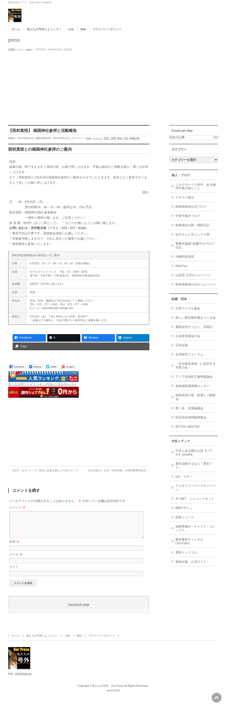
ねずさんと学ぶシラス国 (192, 234)
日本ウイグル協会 (187, 308)
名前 (14, 547)
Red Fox (181, 266)
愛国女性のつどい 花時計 (194, 327)
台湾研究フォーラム (189, 354)
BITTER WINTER (187, 426)
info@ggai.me (23, 679)
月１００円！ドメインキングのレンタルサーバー (42, 384)
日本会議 (181, 345)
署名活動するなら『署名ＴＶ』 (194, 465)
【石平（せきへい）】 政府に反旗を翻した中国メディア (43, 470)
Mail (79, 640)
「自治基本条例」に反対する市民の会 (195, 365)
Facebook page (79, 609)
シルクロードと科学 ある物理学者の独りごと (195, 186)
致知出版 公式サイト (190, 561)
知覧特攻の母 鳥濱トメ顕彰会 (195, 397)
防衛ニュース (184, 517)
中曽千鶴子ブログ (187, 216)
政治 (119, 138)
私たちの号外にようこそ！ (42, 640)
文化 (125, 138)
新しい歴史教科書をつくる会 (195, 317)
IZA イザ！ (183, 476)
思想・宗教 (110, 138)
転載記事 (134, 138)
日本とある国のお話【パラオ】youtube (194, 452)
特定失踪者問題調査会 (190, 417)
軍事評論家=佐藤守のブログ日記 (194, 245)
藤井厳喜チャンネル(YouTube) (189, 541)
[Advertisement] (113, 85)
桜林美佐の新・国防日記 (192, 225)
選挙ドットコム (186, 552)
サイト (14, 572)
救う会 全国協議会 (189, 408)
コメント (17, 507)
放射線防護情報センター (192, 386)
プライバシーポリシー (102, 640)
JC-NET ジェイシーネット (194, 498)
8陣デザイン (184, 508)
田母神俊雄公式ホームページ (195, 284)
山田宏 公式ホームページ (192, 275)
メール (16, 559)
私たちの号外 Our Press (107, 691)
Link (67, 640)
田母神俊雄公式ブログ (190, 206)
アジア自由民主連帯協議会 (194, 376)
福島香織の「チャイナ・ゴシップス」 (195, 528)
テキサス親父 (184, 197)
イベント (97, 138)
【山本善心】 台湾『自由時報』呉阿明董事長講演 (118, 470)
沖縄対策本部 (184, 256)
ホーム (16, 640)
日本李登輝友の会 (187, 336)
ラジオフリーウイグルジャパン (195, 487)
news (88, 138)
